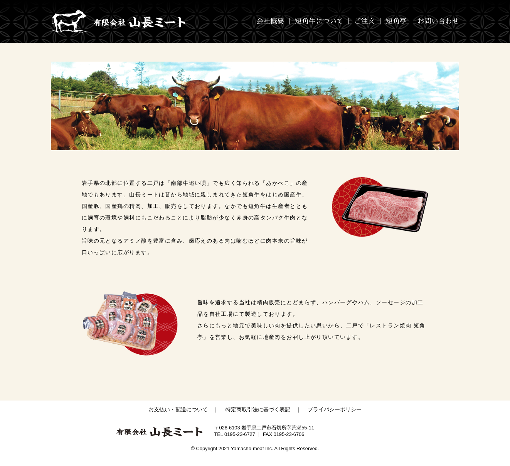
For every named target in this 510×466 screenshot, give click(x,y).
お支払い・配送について (178, 409)
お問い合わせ (438, 21)
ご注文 (364, 21)
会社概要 (270, 21)
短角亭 (396, 21)
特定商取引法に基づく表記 (258, 409)
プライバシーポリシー (335, 409)
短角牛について (319, 21)
